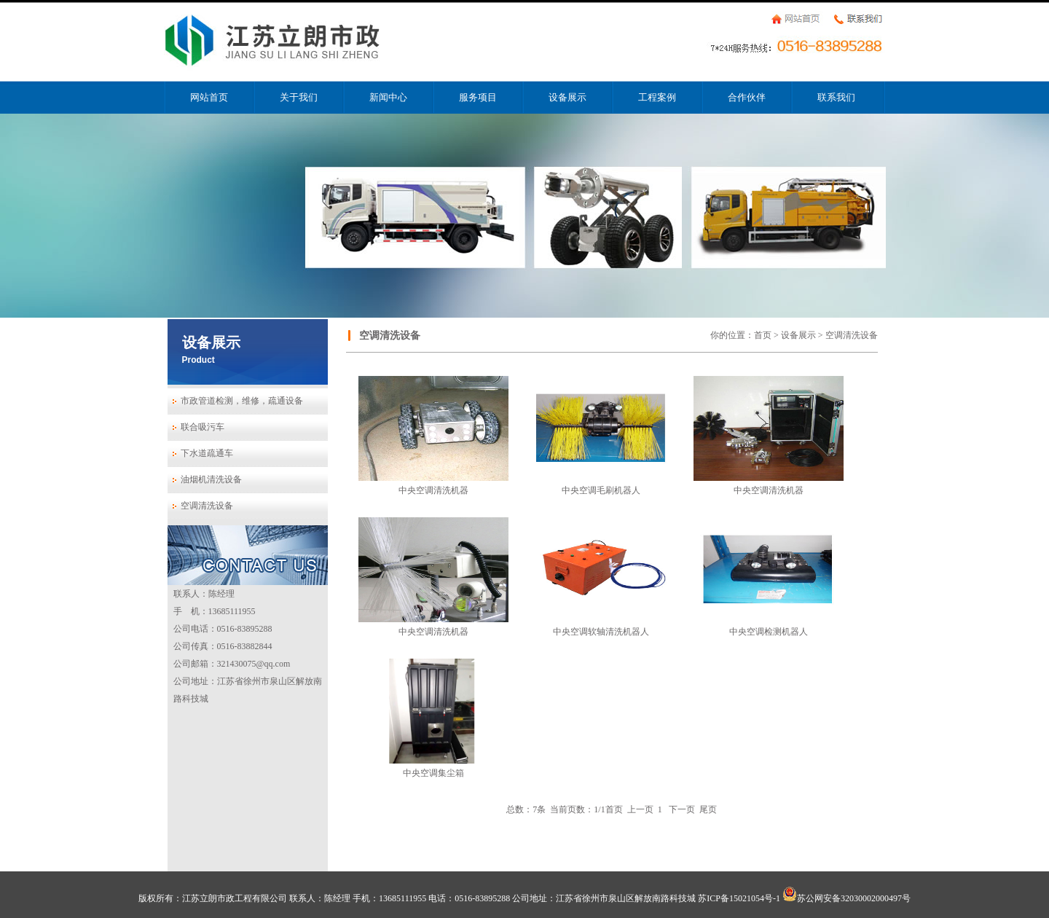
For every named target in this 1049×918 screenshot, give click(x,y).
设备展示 (567, 97)
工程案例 (657, 97)
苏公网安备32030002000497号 (846, 898)
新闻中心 (388, 97)
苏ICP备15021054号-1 (739, 898)
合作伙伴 (747, 97)
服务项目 (478, 97)
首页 (762, 335)
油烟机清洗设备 (211, 479)
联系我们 (836, 97)
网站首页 (209, 97)
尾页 (708, 809)
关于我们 (299, 97)
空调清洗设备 (207, 506)
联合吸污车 (202, 427)
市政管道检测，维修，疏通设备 (242, 401)
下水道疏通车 (207, 453)
